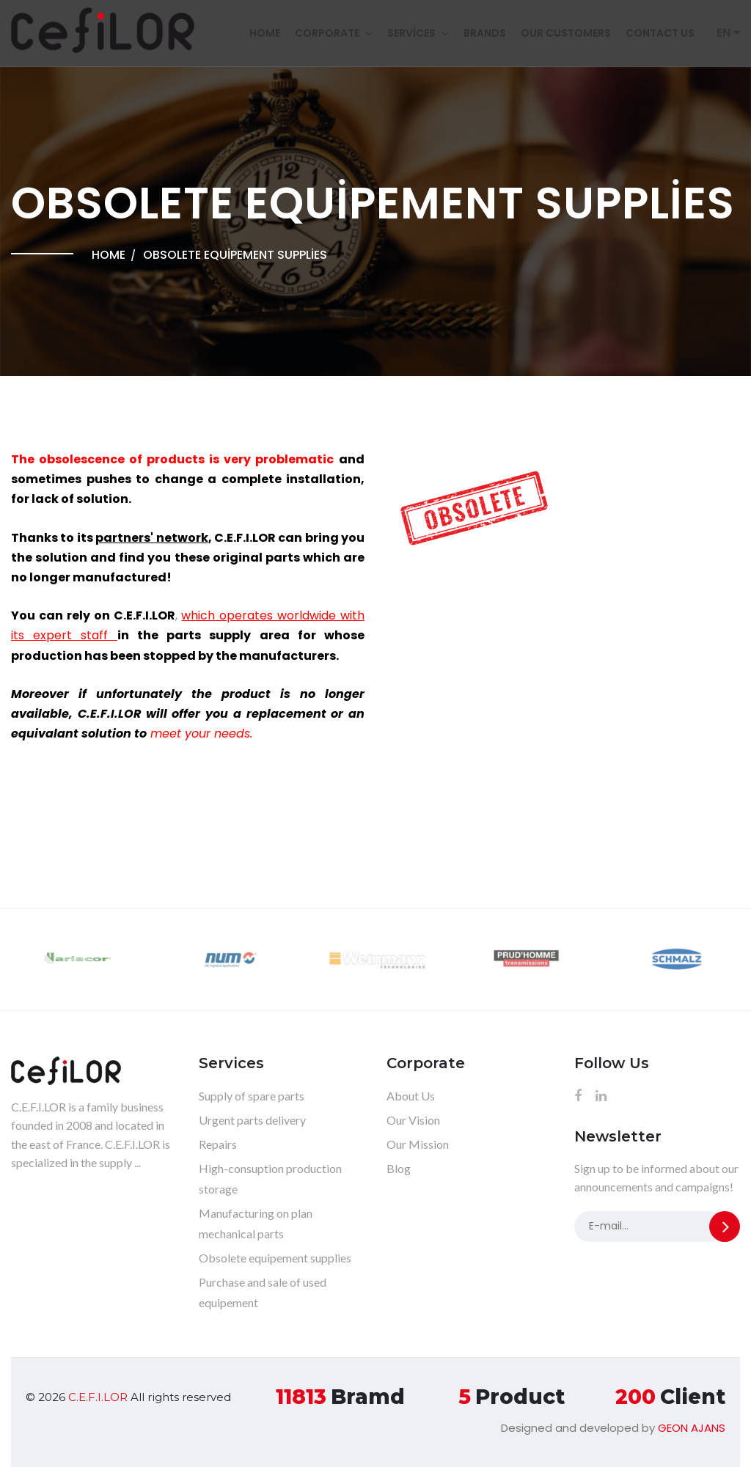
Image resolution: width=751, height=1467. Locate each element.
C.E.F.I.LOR (98, 1397)
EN (728, 32)
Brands (485, 33)
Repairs (218, 1144)
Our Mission (418, 1144)
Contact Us (660, 33)
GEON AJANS (691, 1427)
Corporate (327, 33)
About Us (411, 1096)
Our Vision (413, 1120)
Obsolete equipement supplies (275, 1258)
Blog (399, 1168)
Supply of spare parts (251, 1096)
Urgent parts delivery (252, 1120)
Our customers (566, 33)
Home (264, 33)
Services (411, 33)
